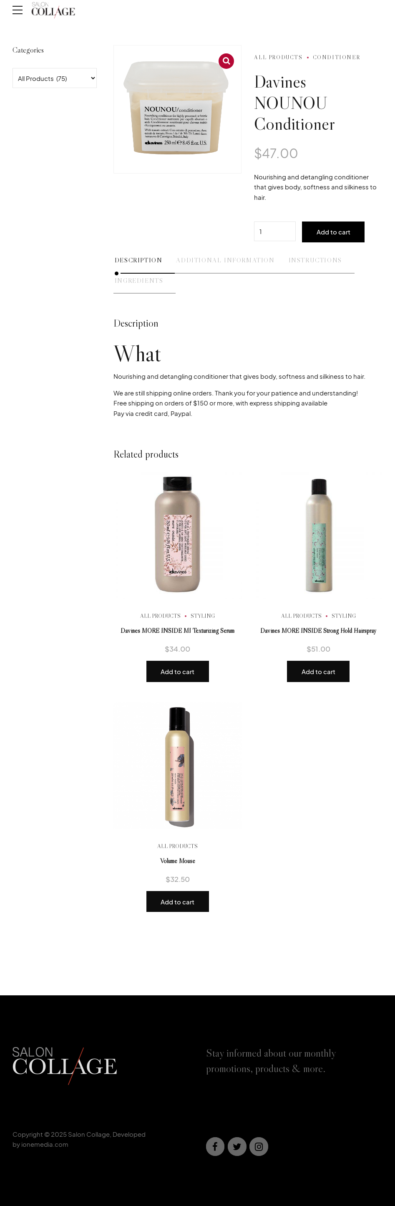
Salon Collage (89, 1134)
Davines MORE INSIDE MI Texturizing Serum (177, 630)
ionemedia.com (44, 1144)
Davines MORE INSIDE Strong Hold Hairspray (318, 630)
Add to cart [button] (177, 671)
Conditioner (336, 57)
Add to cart (333, 232)
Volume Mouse (177, 861)
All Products (278, 57)
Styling (203, 615)
